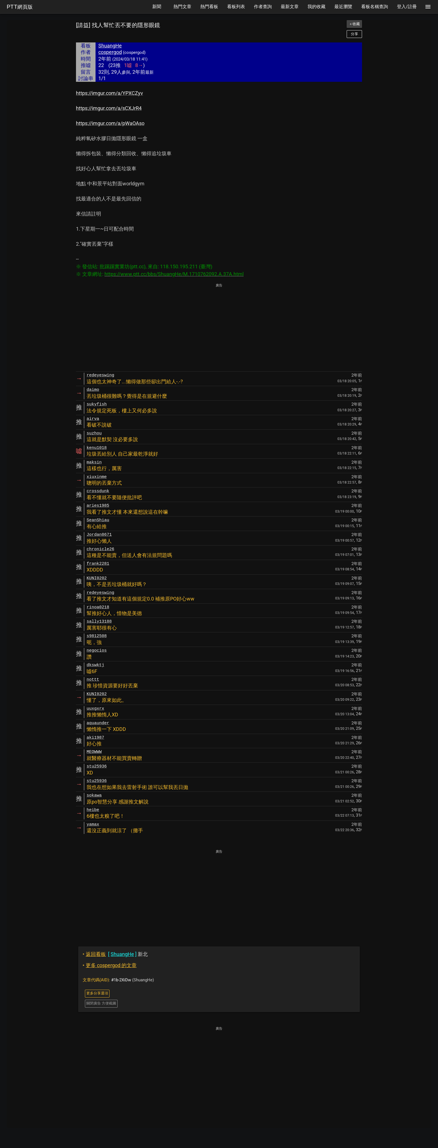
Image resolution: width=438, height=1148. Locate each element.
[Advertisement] (219, 328)
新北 (115, 954)
